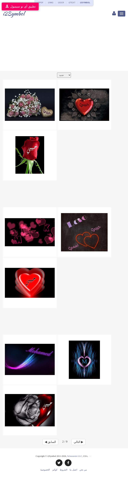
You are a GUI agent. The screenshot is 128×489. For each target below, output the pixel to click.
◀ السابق (50, 442)
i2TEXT (72, 3)
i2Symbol (13, 14)
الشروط (63, 469)
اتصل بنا (73, 469)
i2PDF (40, 3)
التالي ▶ (78, 442)
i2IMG (50, 3)
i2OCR (61, 3)
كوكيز (54, 469)
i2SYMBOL (85, 3)
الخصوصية (45, 469)
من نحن (83, 469)
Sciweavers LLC (74, 456)
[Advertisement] (64, 45)
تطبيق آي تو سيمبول (20, 6)
